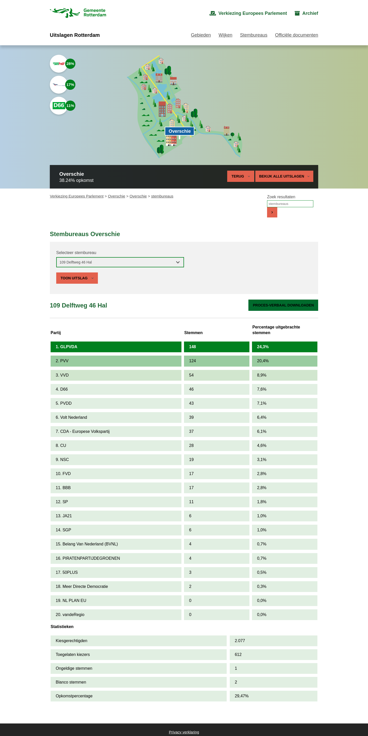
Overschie (116, 196)
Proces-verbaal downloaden (283, 305)
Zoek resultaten (281, 197)
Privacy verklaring (184, 732)
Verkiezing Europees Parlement (76, 196)
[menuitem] (248, 13)
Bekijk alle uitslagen (284, 176)
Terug (238, 176)
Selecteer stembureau (76, 252)
